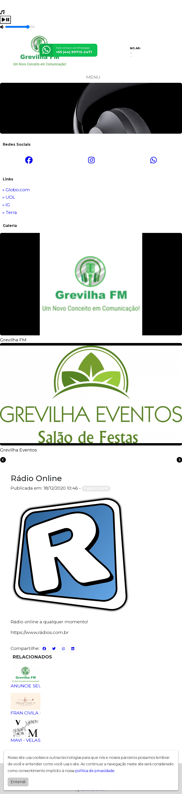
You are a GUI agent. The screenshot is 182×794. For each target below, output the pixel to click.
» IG (6, 204)
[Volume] (20, 27)
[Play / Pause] (5, 20)
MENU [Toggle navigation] (91, 77)
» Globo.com (16, 189)
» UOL (8, 197)
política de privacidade (94, 770)
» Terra (9, 212)
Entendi (18, 781)
